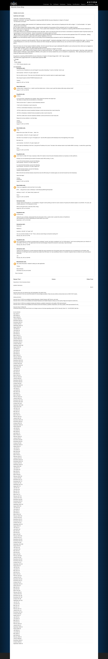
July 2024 (15, 348)
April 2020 (15, 433)
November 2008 (17, 640)
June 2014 (15, 549)
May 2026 (15, 313)
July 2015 (15, 527)
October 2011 (16, 598)
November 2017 (17, 481)
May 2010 (15, 620)
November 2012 (17, 580)
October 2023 (16, 363)
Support (83, 4)
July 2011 (15, 602)
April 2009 (15, 635)
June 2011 (15, 603)
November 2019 (17, 441)
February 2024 (16, 356)
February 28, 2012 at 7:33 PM (23, 244)
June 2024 (15, 350)
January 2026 (16, 318)
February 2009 (16, 636)
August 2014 (16, 545)
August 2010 (16, 615)
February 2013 (16, 575)
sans (29, 64)
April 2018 (15, 472)
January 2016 (16, 517)
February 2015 (16, 535)
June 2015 (15, 529)
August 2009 (16, 628)
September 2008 (17, 643)
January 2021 (16, 418)
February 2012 (16, 592)
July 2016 (15, 507)
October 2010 (16, 613)
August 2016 (16, 506)
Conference (90, 4)
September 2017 (17, 484)
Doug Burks (19, 94)
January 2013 (16, 577)
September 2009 (17, 627)
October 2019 (16, 443)
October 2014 (16, 542)
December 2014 (17, 539)
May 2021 (15, 411)
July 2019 (15, 448)
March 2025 (16, 335)
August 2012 (16, 585)
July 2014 (15, 547)
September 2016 (17, 504)
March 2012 (16, 590)
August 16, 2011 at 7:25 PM (23, 82)
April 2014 (15, 552)
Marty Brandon (20, 261)
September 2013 (17, 564)
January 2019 (16, 458)
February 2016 (16, 516)
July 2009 (15, 630)
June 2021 (15, 409)
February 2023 (16, 376)
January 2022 (16, 398)
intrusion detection (23, 64)
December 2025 (17, 320)
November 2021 (17, 401)
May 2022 (15, 391)
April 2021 (15, 413)
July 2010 (15, 617)
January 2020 (16, 438)
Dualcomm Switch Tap (79, 31)
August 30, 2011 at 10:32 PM (23, 208)
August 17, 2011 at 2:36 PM (23, 90)
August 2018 (16, 466)
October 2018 (16, 462)
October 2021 (16, 403)
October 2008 (16, 641)
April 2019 (15, 453)
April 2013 (15, 572)
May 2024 (15, 352)
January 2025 (16, 338)
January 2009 (16, 638)
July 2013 (15, 567)
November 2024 (17, 342)
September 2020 (17, 424)
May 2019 (15, 451)
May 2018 (15, 471)
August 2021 (16, 406)
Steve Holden (20, 86)
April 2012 (15, 588)
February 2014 (16, 555)
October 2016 (16, 502)
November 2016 (17, 501)
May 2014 (15, 550)
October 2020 (16, 423)
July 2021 (15, 408)
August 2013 (16, 565)
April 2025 (15, 333)
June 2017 (15, 489)
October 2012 (16, 582)
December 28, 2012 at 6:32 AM (24, 270)
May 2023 (15, 371)
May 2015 (15, 530)
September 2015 (17, 524)
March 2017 (16, 494)
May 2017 (15, 491)
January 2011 (16, 610)
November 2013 (17, 560)
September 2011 (17, 600)
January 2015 (16, 537)
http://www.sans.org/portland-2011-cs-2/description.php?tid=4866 (29, 57)
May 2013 (15, 570)
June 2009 (15, 631)
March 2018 (16, 474)
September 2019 (17, 444)
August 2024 (16, 347)
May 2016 (15, 511)
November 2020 (17, 421)
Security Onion (76, 46)
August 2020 (16, 426)
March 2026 (16, 317)
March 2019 (16, 454)
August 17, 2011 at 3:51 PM (23, 149)
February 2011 (16, 608)
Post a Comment (19, 273)
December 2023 (17, 360)
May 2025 (15, 332)
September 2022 (17, 385)
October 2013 (16, 562)
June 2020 (15, 429)
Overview (46, 4)
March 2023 (16, 375)
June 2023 (15, 370)
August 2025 (16, 327)
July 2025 (15, 328)
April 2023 (15, 373)
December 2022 (17, 380)
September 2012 (17, 583)
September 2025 (17, 325)
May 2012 (15, 587)
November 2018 (17, 461)
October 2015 (16, 522)
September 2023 (17, 365)
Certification (76, 4)
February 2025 (16, 337)
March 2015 (16, 534)
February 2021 (16, 416)
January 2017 (16, 497)
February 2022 (16, 396)
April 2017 (15, 492)
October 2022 (16, 383)
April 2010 (15, 622)
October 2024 (16, 343)
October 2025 (16, 323)
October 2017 (16, 482)
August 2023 (16, 366)
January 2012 (16, 593)
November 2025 (17, 322)
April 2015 (15, 532)
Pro (51, 4)
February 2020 (16, 436)
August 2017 (16, 486)
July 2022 (15, 388)
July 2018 (15, 467)
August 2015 (16, 525)
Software (55, 4)
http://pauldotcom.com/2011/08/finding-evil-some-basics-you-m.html (32, 218)
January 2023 (16, 378)
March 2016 (16, 514)
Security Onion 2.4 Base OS (19, 307)
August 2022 (16, 386)
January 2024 (16, 358)
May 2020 (15, 431)
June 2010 (15, 618)
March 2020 (16, 434)
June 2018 (15, 469)
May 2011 (15, 605)
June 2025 (15, 330)
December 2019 (17, 439)
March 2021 (16, 414)
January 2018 (16, 477)
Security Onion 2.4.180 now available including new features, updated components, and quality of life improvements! (39, 303)
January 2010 (16, 625)
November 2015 (17, 520)
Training (69, 4)
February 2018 (16, 476)
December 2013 (17, 559)
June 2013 (15, 569)
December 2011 (17, 595)
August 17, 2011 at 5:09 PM (23, 196)
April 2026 (15, 315)
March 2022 (16, 395)
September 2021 (17, 405)
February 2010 (16, 623)
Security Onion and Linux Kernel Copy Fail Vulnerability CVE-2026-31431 (29, 292)
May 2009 (15, 633)
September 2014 (17, 544)
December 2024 (17, 340)
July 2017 (15, 487)
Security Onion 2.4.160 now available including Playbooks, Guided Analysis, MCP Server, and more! (35, 299)
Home (53, 279)
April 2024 (15, 353)
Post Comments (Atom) (25, 282)
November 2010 (17, 612)
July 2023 (15, 368)
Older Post (90, 279)
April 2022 (15, 393)
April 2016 (15, 512)
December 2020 (17, 419)
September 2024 (17, 345)
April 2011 (15, 607)
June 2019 (15, 449)
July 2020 (15, 428)
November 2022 (17, 381)
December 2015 (17, 519)
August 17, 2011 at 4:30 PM (23, 181)
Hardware (62, 4)
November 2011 (17, 597)
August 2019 (16, 446)
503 (18, 64)
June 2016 (15, 509)
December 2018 (17, 459)
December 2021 (17, 400)
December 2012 (17, 578)
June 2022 (15, 390)
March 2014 (16, 554)
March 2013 (16, 573)
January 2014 (16, 557)
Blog (96, 4)
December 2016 (17, 499)
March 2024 (16, 355)
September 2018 (17, 464)
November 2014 (17, 540)
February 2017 (16, 496)
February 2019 (16, 456)
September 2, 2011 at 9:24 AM (23, 220)
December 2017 (17, 479)
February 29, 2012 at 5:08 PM (23, 257)
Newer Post (17, 279)
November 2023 (17, 361)
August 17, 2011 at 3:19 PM (23, 123)
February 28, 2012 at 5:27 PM (23, 235)
